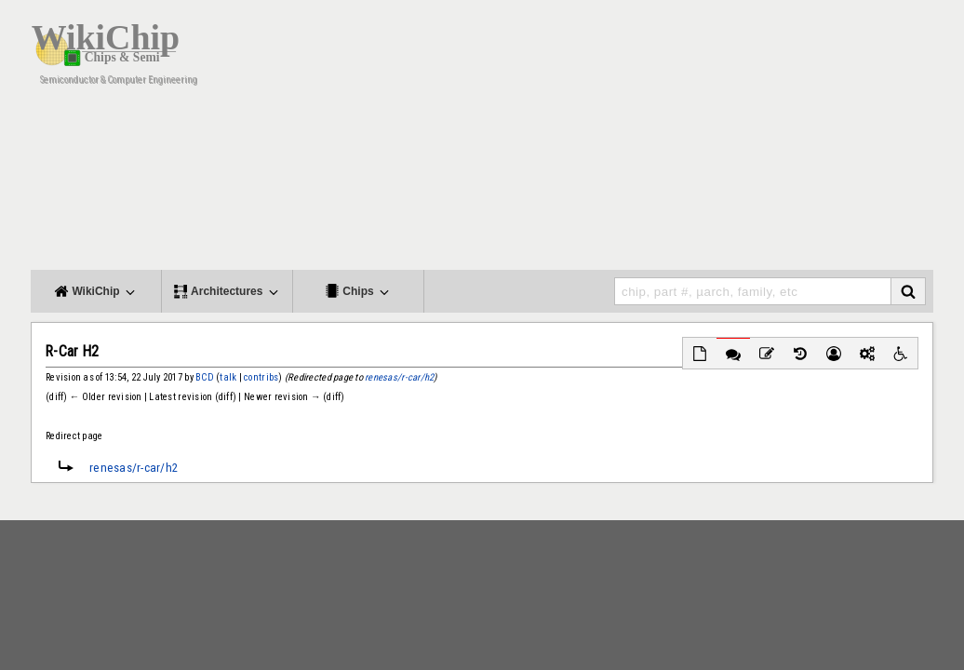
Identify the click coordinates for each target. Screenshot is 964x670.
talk (228, 377)
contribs (261, 377)
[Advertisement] (593, 139)
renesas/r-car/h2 (399, 377)
